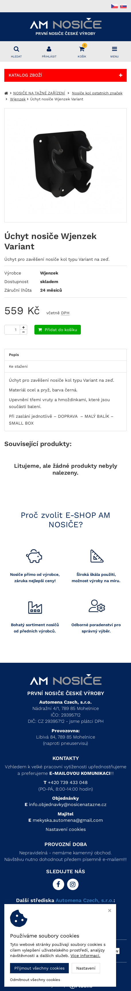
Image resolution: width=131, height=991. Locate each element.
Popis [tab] (14, 355)
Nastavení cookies (66, 829)
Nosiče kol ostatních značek (97, 93)
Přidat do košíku (57, 329)
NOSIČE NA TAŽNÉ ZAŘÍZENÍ (39, 93)
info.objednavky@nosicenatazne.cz (68, 804)
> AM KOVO (65, 909)
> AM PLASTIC (65, 915)
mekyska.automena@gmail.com (68, 820)
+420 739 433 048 (68, 782)
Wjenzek (18, 99)
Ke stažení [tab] (18, 366)
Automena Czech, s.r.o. (85, 900)
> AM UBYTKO (65, 921)
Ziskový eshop (65, 985)
